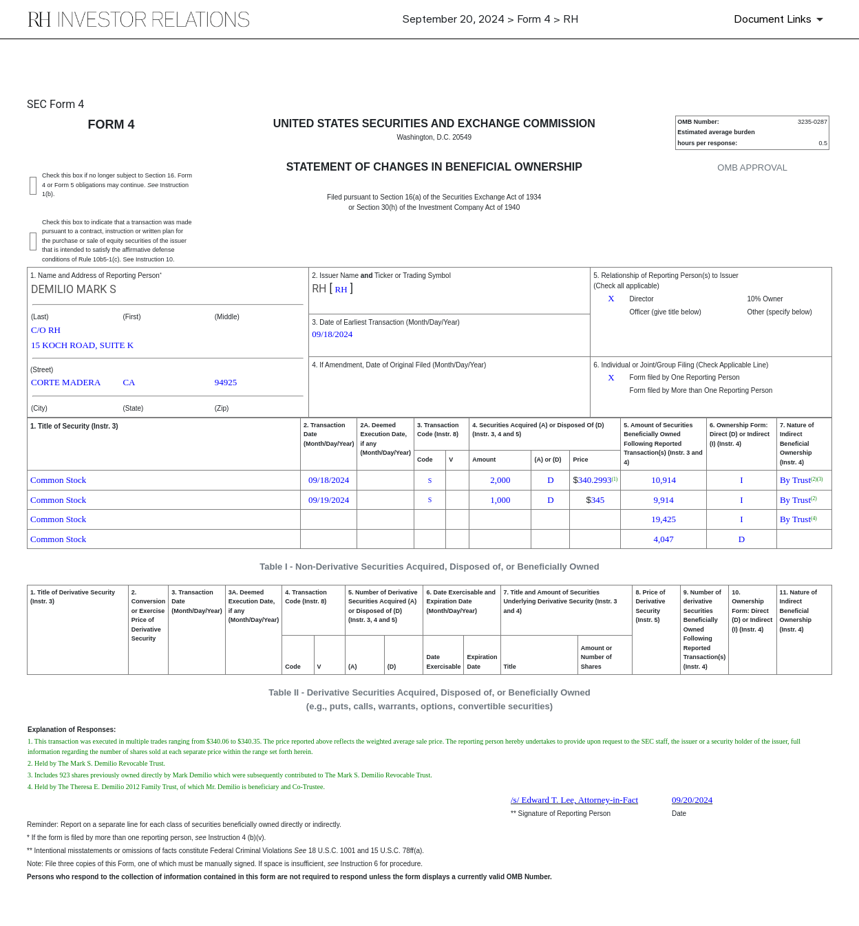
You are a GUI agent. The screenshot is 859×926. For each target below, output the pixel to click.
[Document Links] (781, 19)
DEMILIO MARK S (73, 289)
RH (319, 288)
